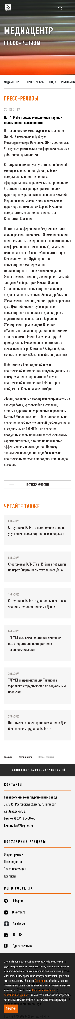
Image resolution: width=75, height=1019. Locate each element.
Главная (8, 757)
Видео (53, 82)
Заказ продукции (15, 869)
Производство (13, 862)
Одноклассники (23, 946)
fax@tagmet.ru (23, 826)
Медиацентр (11, 82)
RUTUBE (17, 935)
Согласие (40, 981)
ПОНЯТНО (11, 1009)
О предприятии (13, 855)
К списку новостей (29, 484)
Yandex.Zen (19, 924)
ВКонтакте (18, 912)
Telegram (18, 901)
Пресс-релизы (36, 82)
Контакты (10, 876)
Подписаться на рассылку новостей (37, 770)
